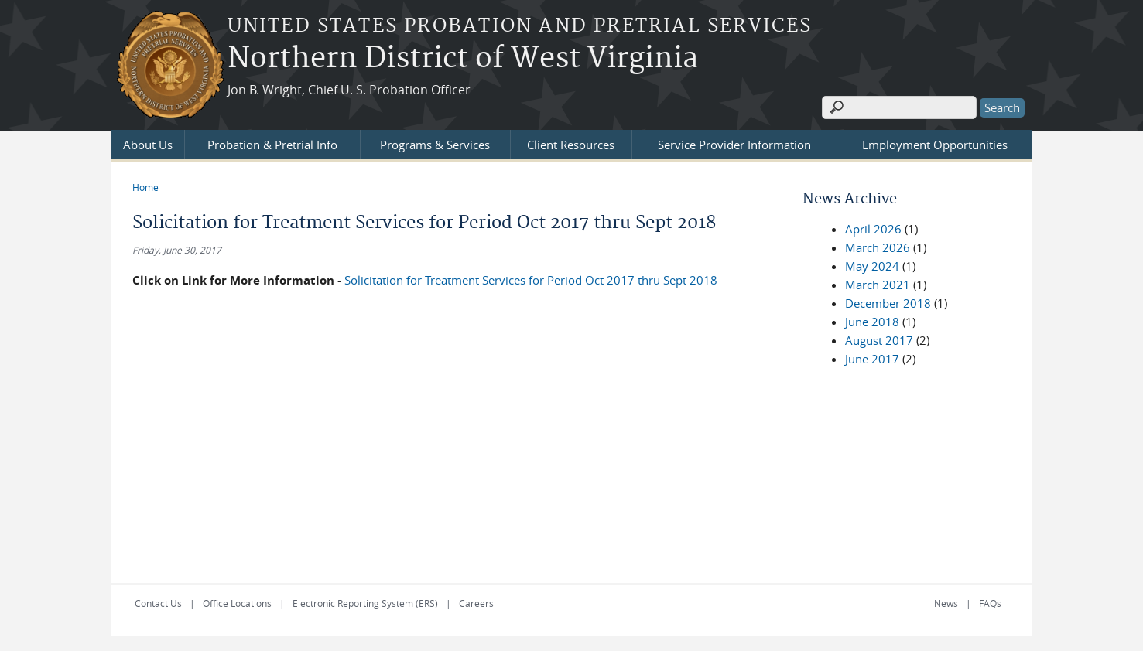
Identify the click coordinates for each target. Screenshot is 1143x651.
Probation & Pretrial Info (272, 144)
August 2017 (879, 340)
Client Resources (570, 144)
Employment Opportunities (935, 144)
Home (145, 187)
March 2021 (877, 284)
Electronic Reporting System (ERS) (365, 603)
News (946, 603)
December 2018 (888, 303)
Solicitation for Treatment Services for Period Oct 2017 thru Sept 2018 (530, 280)
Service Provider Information (734, 144)
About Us (148, 144)
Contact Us (158, 603)
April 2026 (873, 229)
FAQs (990, 603)
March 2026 (877, 247)
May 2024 (872, 266)
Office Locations (237, 603)
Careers (476, 603)
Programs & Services (435, 144)
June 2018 (872, 321)
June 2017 (872, 358)
